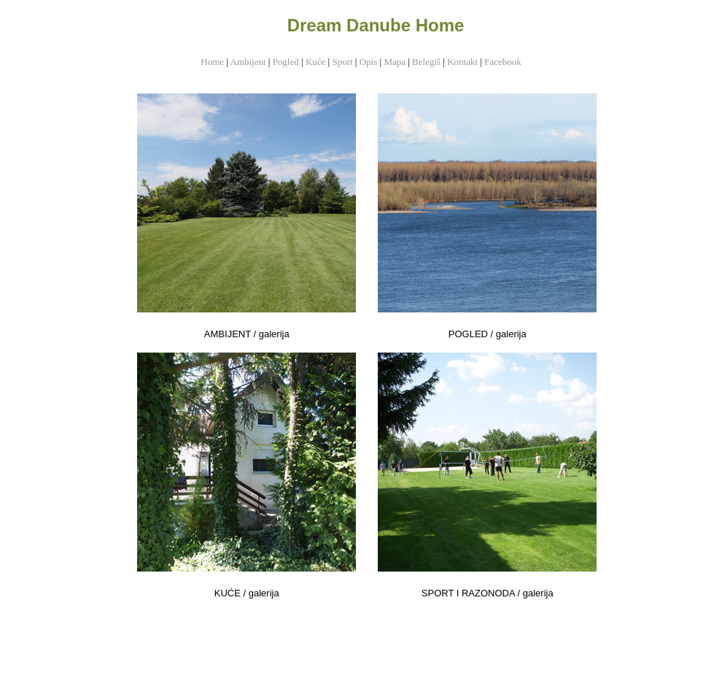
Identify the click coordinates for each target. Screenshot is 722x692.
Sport (342, 61)
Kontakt (462, 61)
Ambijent (247, 61)
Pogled (286, 61)
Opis (369, 61)
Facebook (502, 61)
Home (212, 61)
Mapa (396, 61)
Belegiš (426, 61)
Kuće (315, 61)
